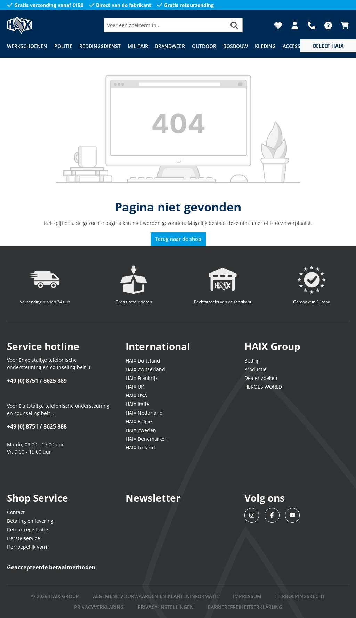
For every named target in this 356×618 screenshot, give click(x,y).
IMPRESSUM (247, 596)
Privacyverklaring (99, 607)
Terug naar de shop (178, 239)
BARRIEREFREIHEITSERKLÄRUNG (245, 607)
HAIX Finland (140, 447)
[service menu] (328, 45)
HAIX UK (135, 386)
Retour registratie (27, 529)
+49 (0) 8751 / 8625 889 (37, 380)
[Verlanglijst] (278, 25)
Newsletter (153, 497)
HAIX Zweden (141, 430)
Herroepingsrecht (300, 596)
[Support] (311, 25)
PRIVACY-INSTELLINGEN (166, 607)
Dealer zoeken (260, 378)
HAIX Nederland (144, 412)
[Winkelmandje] (343, 25)
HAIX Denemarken (147, 439)
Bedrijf (252, 360)
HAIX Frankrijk (142, 378)
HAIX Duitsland (143, 360)
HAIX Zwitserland (145, 369)
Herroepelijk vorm (28, 547)
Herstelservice (23, 538)
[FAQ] (328, 25)
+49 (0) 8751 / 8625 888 (37, 426)
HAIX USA (136, 395)
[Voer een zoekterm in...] (165, 25)
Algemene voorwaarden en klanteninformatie (156, 596)
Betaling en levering (30, 521)
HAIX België (139, 421)
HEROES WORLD (263, 386)
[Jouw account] (294, 25)
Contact (16, 512)
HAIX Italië (137, 404)
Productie (255, 369)
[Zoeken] (234, 25)
